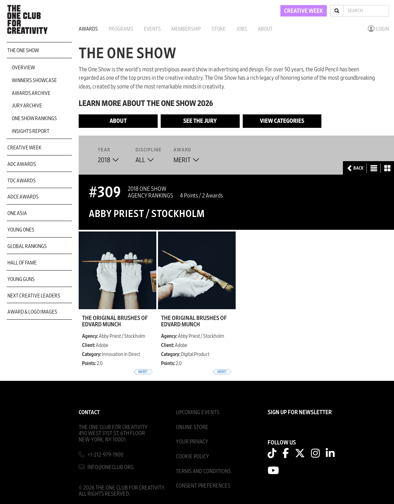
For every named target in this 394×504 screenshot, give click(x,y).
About (265, 29)
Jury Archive (27, 105)
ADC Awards (21, 164)
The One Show (23, 50)
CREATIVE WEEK (303, 11)
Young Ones (20, 229)
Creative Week (24, 147)
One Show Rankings (34, 118)
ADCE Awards (23, 197)
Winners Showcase (34, 80)
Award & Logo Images (32, 312)
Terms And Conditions (203, 471)
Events (152, 29)
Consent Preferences (203, 486)
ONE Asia (17, 213)
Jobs (241, 29)
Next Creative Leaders (33, 295)
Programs (121, 29)
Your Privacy (192, 441)
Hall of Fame (22, 262)
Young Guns (21, 279)
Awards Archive (31, 93)
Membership (186, 29)
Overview (23, 67)
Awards (88, 29)
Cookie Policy (192, 456)
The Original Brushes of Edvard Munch (115, 321)
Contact (89, 412)
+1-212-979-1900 (105, 455)
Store (218, 29)
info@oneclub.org (110, 467)
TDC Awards (21, 180)
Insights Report (30, 131)
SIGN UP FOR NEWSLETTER (300, 412)
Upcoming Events (197, 412)
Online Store (192, 427)
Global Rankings (27, 246)
